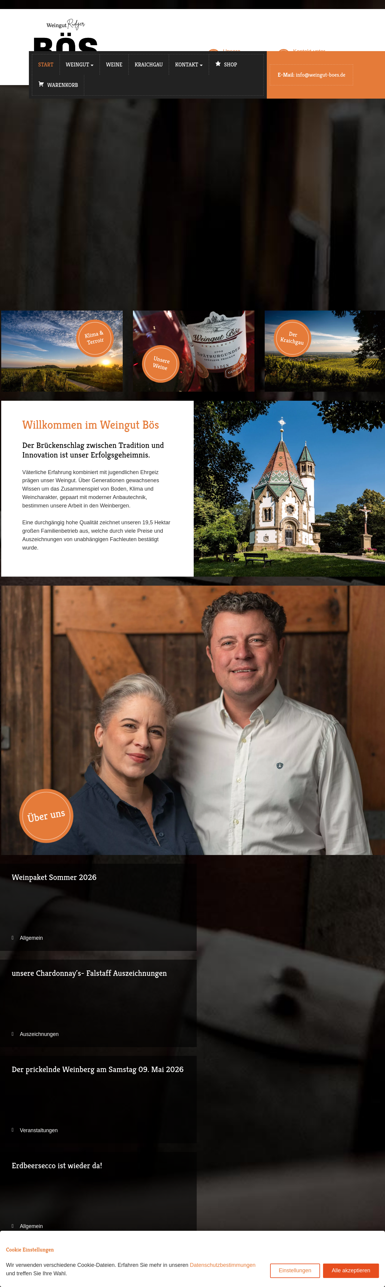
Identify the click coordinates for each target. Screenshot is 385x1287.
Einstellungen (295, 1270)
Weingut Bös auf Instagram (240, 1172)
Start (46, 64)
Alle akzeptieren (351, 1270)
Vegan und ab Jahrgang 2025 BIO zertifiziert (193, 1008)
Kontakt (186, 64)
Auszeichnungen (173, 941)
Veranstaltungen (304, 941)
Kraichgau (149, 64)
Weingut (77, 64)
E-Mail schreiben (227, 1164)
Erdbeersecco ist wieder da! (62, 1008)
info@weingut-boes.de (320, 74)
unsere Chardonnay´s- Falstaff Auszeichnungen (193, 909)
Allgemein (33, 941)
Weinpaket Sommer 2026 (62, 909)
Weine (114, 64)
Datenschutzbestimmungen (222, 1265)
